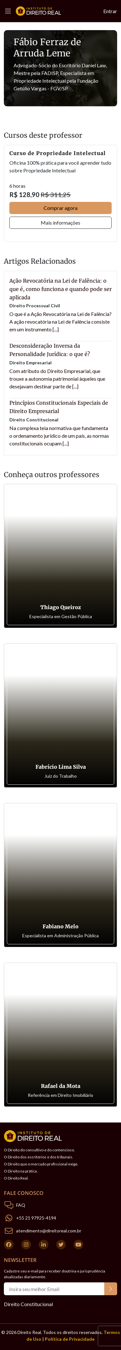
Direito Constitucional (28, 1304)
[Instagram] (26, 1244)
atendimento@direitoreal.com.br (48, 1230)
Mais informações (60, 222)
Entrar (110, 11)
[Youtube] (78, 1244)
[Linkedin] (43, 1244)
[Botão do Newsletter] (110, 1288)
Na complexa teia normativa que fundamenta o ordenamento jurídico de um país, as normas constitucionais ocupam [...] (59, 435)
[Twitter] (61, 1244)
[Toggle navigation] (10, 11)
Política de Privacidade (70, 1339)
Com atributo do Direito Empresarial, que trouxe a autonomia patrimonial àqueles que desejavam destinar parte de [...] (57, 378)
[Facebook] (9, 1244)
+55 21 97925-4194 (36, 1218)
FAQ (20, 1205)
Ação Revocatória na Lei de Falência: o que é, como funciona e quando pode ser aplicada (60, 289)
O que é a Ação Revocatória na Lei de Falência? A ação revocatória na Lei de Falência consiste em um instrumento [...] (60, 321)
